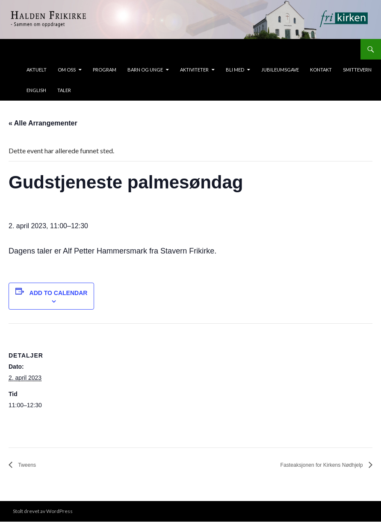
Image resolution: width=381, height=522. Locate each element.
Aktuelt (37, 69)
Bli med (235, 69)
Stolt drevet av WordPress (43, 511)
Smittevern (357, 69)
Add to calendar (59, 292)
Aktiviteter (194, 69)
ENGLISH (36, 90)
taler (64, 90)
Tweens (29, 465)
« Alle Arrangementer (43, 123)
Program (104, 69)
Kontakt (321, 69)
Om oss (67, 69)
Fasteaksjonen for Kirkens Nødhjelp (309, 465)
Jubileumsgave (280, 69)
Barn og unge (145, 69)
